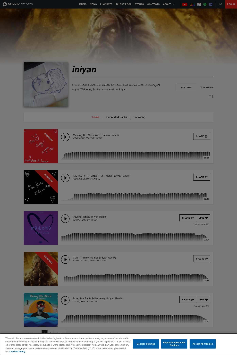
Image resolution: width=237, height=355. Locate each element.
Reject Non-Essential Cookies (174, 343)
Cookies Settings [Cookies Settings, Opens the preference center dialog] (146, 344)
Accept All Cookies (203, 344)
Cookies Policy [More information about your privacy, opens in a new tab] (17, 351)
